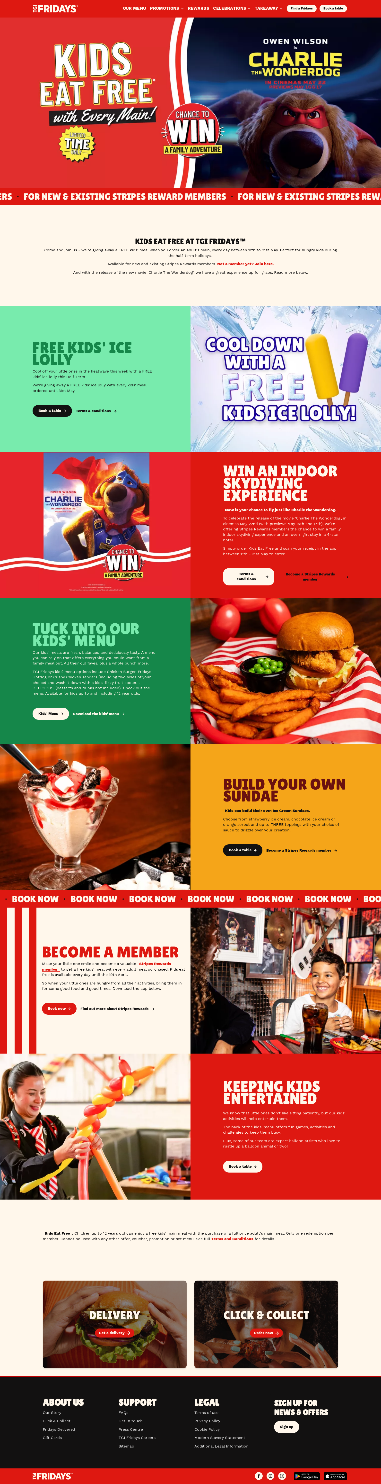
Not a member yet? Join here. (245, 264)
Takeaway (269, 8)
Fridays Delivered (59, 1429)
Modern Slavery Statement (219, 1437)
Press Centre (131, 1429)
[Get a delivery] (115, 1324)
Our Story (52, 1412)
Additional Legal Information (221, 1446)
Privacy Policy (207, 1421)
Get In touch (131, 1421)
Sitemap (126, 1446)
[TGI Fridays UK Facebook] (259, 1476)
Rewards (198, 8)
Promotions (167, 8)
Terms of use (206, 1412)
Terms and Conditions (232, 1239)
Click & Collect (56, 1421)
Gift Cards (52, 1437)
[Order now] (266, 1324)
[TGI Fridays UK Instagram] (270, 1476)
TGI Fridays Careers (137, 1437)
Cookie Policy (207, 1429)
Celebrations (232, 8)
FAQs (123, 1412)
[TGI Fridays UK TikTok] (282, 1476)
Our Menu (134, 8)
